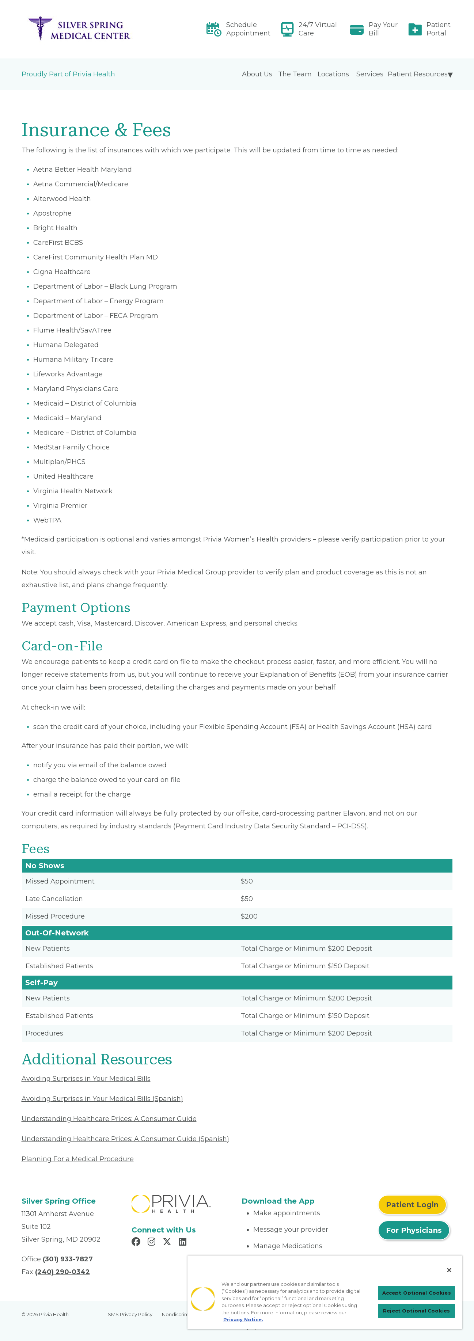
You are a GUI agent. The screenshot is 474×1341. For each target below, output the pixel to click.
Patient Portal (438, 29)
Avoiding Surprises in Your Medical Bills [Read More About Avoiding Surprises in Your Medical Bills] (86, 1079)
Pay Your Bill (383, 29)
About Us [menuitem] (257, 74)
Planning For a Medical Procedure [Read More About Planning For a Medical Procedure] (78, 1159)
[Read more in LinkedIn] (184, 1243)
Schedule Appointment (248, 29)
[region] (324, 1292)
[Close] (449, 1270)
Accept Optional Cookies (416, 1293)
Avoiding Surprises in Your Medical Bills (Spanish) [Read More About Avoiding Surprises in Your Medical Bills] (102, 1099)
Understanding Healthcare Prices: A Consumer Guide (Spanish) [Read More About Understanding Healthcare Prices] (125, 1139)
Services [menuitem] (369, 74)
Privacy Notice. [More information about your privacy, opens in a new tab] (243, 1319)
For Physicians (414, 1230)
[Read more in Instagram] (153, 1243)
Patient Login (412, 1204)
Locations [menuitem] (333, 74)
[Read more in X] (168, 1243)
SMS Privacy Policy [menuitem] (130, 1314)
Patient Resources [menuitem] (418, 74)
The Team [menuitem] (295, 74)
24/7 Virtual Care (318, 29)
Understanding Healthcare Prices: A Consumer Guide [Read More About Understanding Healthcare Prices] (109, 1119)
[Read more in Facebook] (137, 1243)
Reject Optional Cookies (416, 1311)
